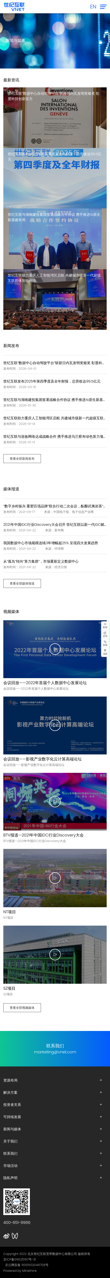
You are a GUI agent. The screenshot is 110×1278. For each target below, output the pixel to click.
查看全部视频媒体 (22, 1007)
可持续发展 (12, 1117)
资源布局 (10, 1080)
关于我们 (10, 1141)
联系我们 (10, 1153)
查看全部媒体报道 (22, 583)
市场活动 (10, 1165)
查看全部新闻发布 (22, 458)
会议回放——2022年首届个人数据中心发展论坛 (45, 683)
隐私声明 (10, 1178)
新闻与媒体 (12, 1129)
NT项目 (9, 912)
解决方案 (10, 1092)
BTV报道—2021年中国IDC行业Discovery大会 (43, 835)
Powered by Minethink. (20, 1270)
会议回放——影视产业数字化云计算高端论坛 (42, 759)
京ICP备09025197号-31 (19, 1259)
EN (93, 6)
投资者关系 (12, 1104)
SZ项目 (9, 988)
